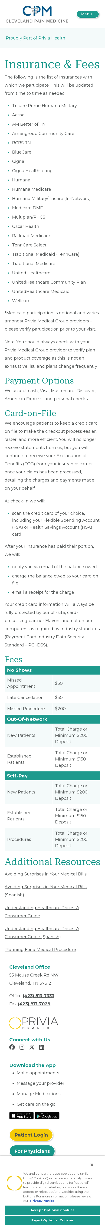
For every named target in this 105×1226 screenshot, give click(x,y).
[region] (52, 1191)
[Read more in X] (32, 1047)
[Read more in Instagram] (23, 1047)
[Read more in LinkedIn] (42, 1047)
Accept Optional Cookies (52, 1210)
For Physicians (32, 1151)
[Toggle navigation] (87, 14)
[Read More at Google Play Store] (47, 1115)
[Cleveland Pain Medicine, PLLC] (37, 13)
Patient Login (31, 1135)
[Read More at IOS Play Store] (21, 1115)
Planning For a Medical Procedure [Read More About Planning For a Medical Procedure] (40, 949)
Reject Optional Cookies (52, 1220)
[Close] (92, 1165)
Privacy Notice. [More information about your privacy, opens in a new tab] (43, 1201)
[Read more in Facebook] (12, 1047)
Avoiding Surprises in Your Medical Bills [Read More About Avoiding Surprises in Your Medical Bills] (46, 874)
